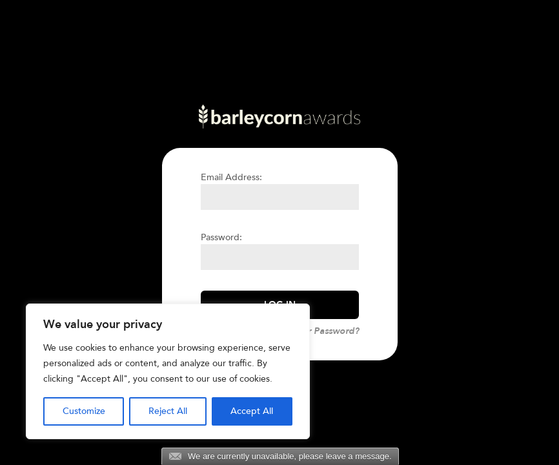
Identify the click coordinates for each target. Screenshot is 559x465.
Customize (84, 411)
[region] (168, 371)
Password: (221, 237)
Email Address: (231, 177)
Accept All (251, 411)
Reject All (167, 411)
